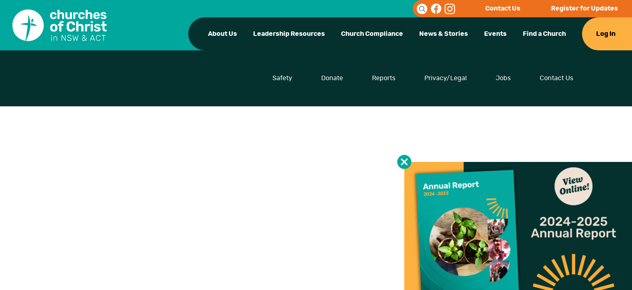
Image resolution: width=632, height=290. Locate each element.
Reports (383, 78)
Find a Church (544, 34)
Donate (332, 78)
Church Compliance (372, 34)
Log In (605, 34)
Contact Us (502, 8)
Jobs (503, 78)
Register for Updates (584, 8)
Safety (282, 78)
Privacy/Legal (445, 78)
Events (495, 34)
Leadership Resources (289, 34)
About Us (222, 34)
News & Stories (443, 34)
